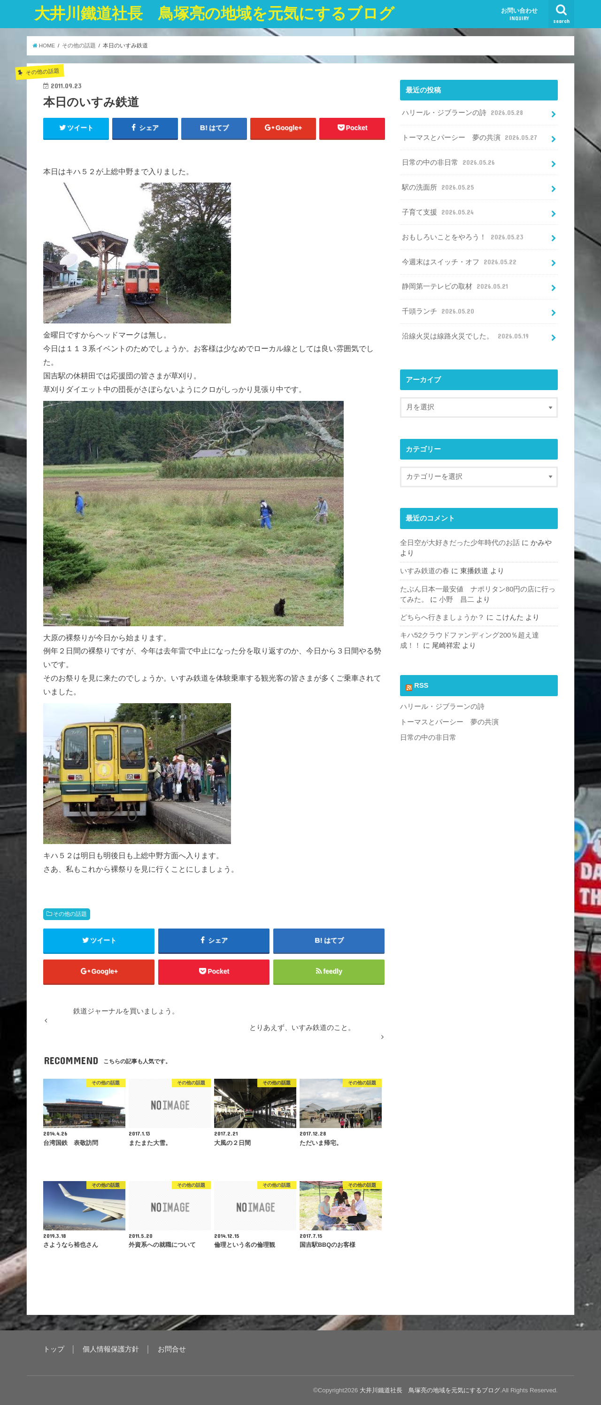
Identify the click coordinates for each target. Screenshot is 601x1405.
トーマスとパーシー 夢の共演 (470, 137)
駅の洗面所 (438, 187)
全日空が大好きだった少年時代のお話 (460, 542)
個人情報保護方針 (111, 1349)
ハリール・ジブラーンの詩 (463, 112)
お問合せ (172, 1349)
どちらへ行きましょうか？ (442, 617)
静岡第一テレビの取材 (455, 286)
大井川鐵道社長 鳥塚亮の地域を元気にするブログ (214, 13)
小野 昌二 (456, 599)
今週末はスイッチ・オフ (460, 262)
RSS (421, 685)
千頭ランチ (439, 311)
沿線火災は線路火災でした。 (466, 336)
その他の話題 (70, 914)
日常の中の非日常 (449, 162)
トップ (53, 1349)
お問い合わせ (519, 14)
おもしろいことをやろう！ (463, 237)
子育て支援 (438, 212)
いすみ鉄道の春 (424, 571)
